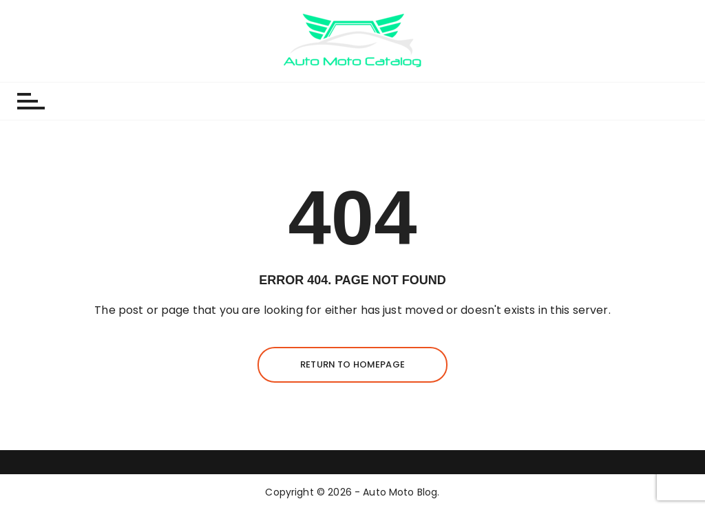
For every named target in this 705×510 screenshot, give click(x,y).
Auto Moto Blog (400, 492)
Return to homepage (352, 364)
